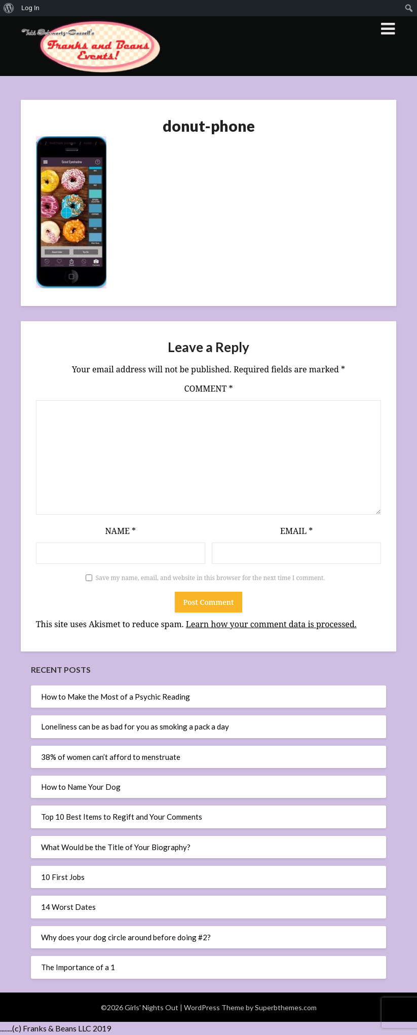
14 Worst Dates (68, 906)
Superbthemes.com (286, 1007)
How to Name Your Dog (81, 786)
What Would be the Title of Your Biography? (116, 847)
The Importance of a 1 (78, 967)
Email (296, 530)
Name (120, 530)
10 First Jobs (63, 876)
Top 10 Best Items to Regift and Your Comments (121, 816)
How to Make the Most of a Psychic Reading (115, 696)
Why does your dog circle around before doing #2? (126, 937)
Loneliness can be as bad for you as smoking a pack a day (135, 726)
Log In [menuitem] (30, 8)
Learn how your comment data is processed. (271, 624)
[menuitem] (9, 8)
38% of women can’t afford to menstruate (110, 756)
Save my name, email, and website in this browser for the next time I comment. (210, 577)
